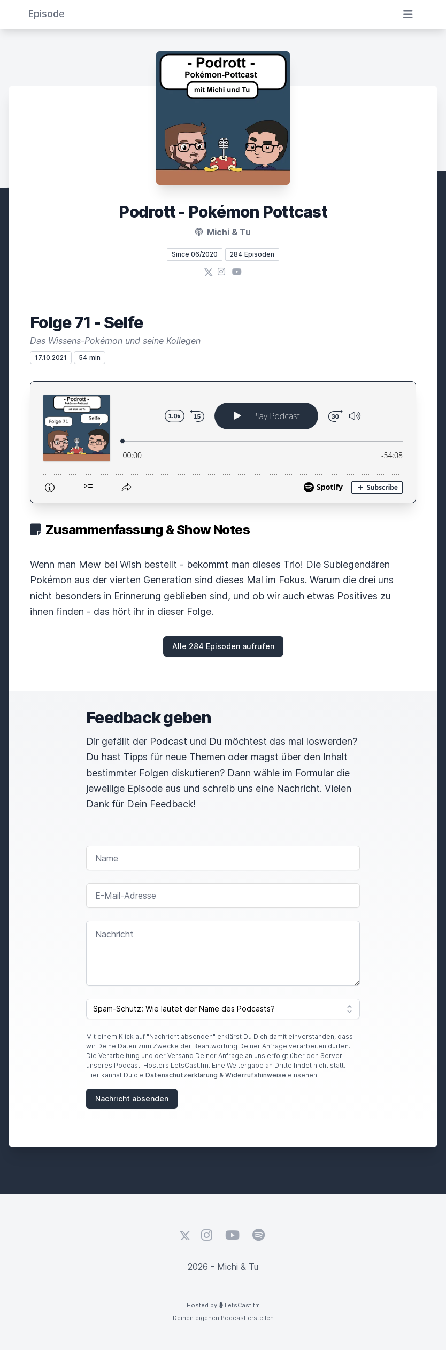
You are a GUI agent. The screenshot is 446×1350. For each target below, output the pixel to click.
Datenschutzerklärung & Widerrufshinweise (215, 1075)
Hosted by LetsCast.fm (223, 1305)
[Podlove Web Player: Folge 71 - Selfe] (223, 442)
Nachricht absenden (131, 1098)
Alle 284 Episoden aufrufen (223, 646)
